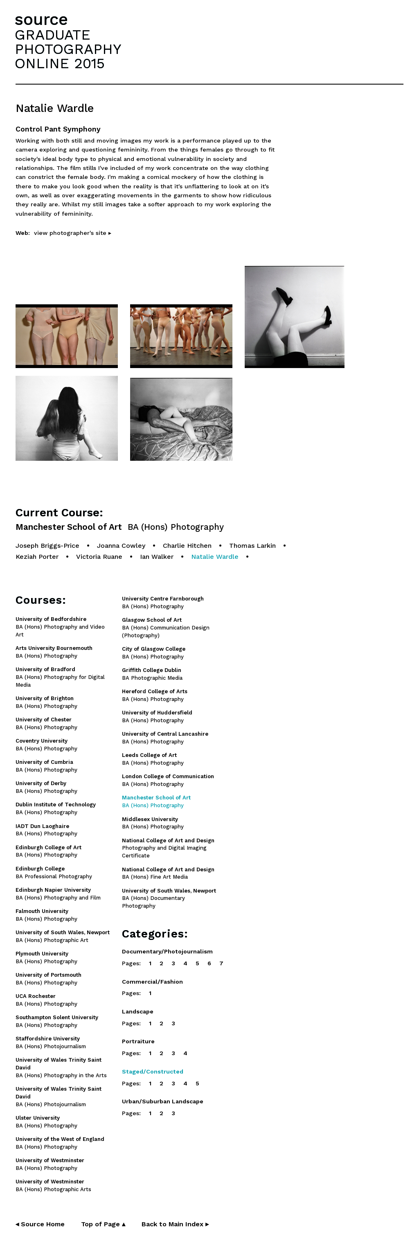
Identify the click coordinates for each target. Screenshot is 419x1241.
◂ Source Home (40, 1224)
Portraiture (138, 1041)
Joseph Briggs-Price (47, 545)
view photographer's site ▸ (72, 233)
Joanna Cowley (121, 545)
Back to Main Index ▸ (175, 1224)
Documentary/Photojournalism (167, 951)
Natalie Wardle (215, 556)
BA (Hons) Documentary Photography (169, 898)
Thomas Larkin (252, 545)
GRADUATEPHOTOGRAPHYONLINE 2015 (68, 49)
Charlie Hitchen (187, 545)
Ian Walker (156, 556)
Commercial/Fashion (152, 981)
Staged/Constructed (152, 1071)
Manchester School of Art (120, 527)
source (41, 19)
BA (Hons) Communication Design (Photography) (166, 627)
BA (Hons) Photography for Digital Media (60, 677)
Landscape (137, 1011)
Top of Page (103, 1224)
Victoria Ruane (99, 556)
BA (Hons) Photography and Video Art (60, 627)
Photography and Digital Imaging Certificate (168, 848)
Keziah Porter (37, 556)
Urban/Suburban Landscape (162, 1101)
